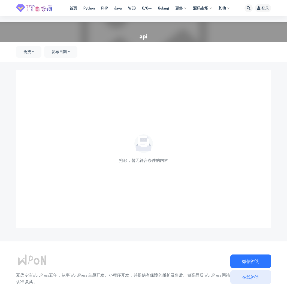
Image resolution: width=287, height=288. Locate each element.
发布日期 (59, 52)
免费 (27, 52)
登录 (263, 8)
